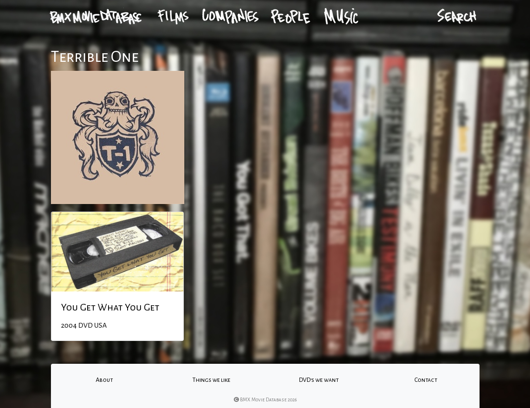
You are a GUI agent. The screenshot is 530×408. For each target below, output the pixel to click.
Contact (425, 380)
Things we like (211, 380)
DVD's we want (319, 380)
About (104, 380)
